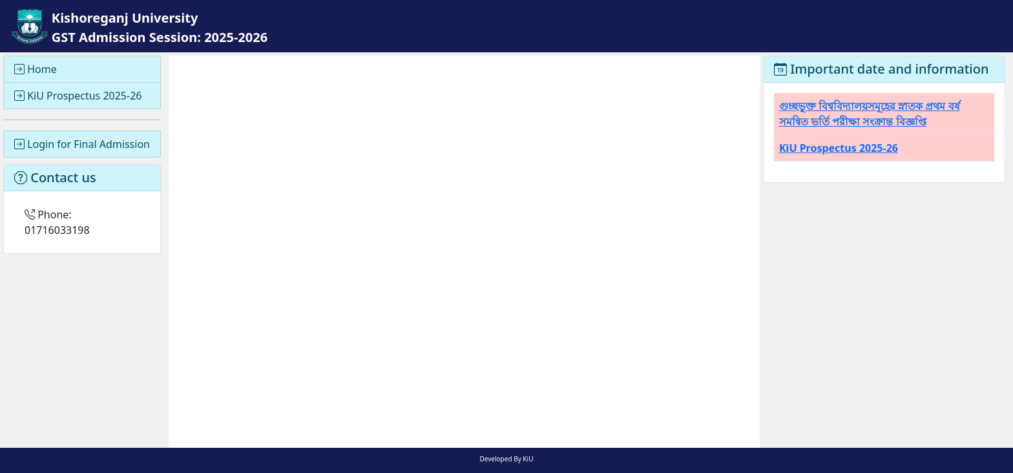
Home (35, 69)
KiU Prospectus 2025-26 (77, 96)
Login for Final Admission (82, 144)
